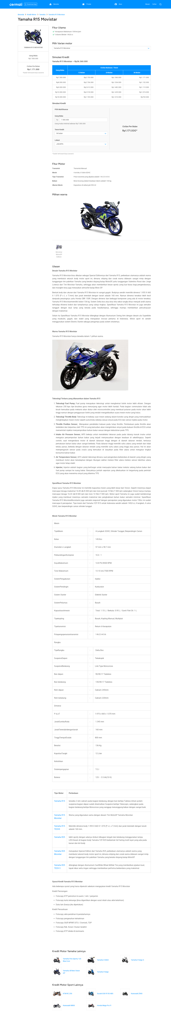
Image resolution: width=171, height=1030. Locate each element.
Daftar (154, 4)
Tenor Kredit (59, 129)
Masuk (147, 4)
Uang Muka (59, 116)
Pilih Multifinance (61, 109)
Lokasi (57, 140)
